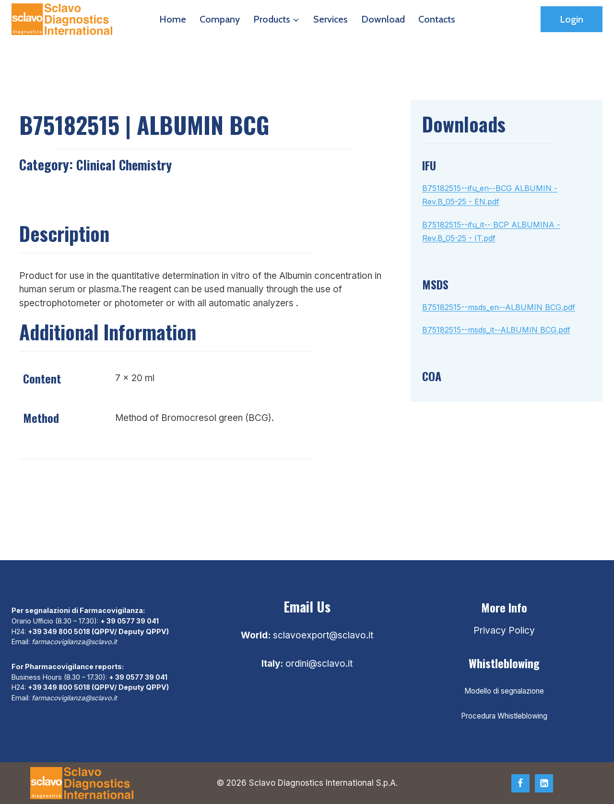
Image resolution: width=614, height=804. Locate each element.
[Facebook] (520, 783)
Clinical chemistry (126, 164)
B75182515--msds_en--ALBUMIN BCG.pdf (498, 307)
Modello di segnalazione (504, 691)
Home (172, 19)
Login (571, 19)
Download (383, 19)
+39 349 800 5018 (59, 631)
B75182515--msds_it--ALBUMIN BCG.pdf (496, 330)
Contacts (436, 19)
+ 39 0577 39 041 (129, 621)
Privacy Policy (504, 630)
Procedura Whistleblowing (504, 715)
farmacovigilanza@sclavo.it (76, 641)
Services (330, 19)
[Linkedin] (544, 783)
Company (220, 19)
